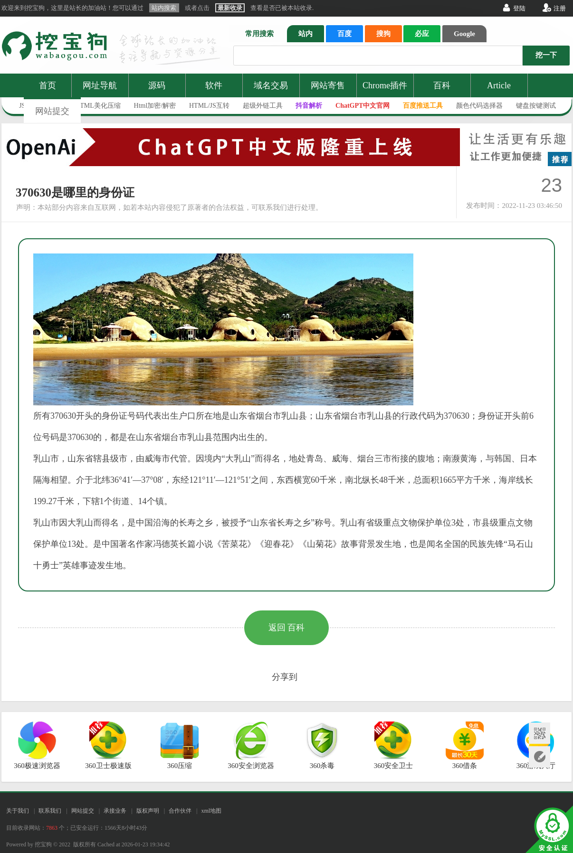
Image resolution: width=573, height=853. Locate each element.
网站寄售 (328, 85)
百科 (441, 85)
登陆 (519, 8)
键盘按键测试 (536, 105)
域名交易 (271, 85)
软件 (213, 85)
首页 (47, 85)
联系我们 (49, 810)
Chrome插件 (385, 85)
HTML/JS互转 (209, 105)
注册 (560, 8)
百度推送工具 (423, 105)
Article (499, 85)
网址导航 (100, 85)
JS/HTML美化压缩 (94, 105)
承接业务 (115, 810)
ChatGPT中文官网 (362, 105)
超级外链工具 (263, 105)
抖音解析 (309, 105)
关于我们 (17, 810)
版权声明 (147, 810)
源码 (156, 85)
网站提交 (52, 111)
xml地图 (211, 810)
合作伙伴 (180, 810)
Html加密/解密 (155, 105)
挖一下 (546, 55)
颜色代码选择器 (479, 105)
